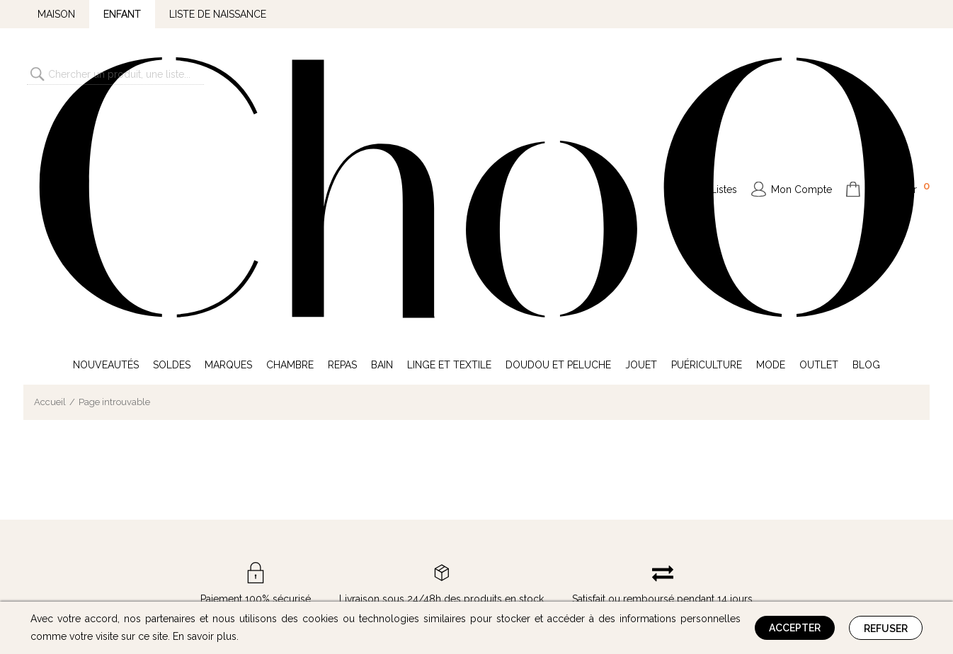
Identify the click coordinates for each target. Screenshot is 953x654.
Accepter (795, 627)
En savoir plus (204, 636)
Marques (228, 133)
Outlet (818, 133)
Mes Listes (713, 73)
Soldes (171, 133)
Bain (382, 133)
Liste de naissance (217, 14)
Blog (866, 133)
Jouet (641, 133)
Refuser (886, 628)
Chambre (290, 133)
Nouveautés (106, 133)
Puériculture (706, 133)
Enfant (122, 14)
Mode (770, 133)
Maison (56, 14)
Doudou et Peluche (558, 133)
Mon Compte (801, 73)
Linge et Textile (449, 133)
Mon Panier (898, 72)
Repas (342, 133)
